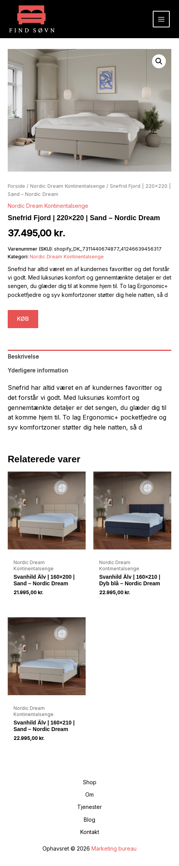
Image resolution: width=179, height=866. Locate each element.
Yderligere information (38, 370)
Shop (89, 782)
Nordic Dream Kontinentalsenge (67, 186)
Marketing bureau (114, 848)
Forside (16, 186)
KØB (23, 318)
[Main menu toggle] (161, 19)
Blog (89, 819)
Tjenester (89, 807)
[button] (159, 61)
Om (89, 794)
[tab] (89, 357)
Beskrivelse (23, 356)
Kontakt (89, 832)
